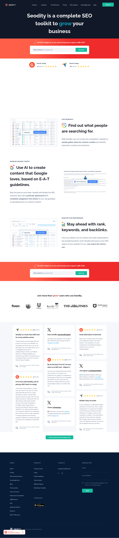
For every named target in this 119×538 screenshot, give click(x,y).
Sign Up (108, 4)
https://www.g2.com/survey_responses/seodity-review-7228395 (29, 366)
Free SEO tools (55, 5)
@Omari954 (56, 407)
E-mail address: (86, 475)
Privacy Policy (97, 485)
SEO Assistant (74, 4)
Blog (95, 4)
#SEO (57, 343)
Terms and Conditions (98, 483)
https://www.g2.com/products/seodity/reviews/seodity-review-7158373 (61, 392)
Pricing (65, 4)
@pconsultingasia (64, 335)
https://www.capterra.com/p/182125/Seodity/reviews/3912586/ (93, 429)
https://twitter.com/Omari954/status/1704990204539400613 (61, 422)
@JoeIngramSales (95, 371)
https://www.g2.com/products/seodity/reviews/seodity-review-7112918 (93, 355)
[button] (34, 4)
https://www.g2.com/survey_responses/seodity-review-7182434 (29, 428)
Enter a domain (38, 49)
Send (87, 491)
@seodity (50, 343)
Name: (84, 468)
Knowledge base (86, 4)
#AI (54, 343)
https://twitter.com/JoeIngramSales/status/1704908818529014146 (93, 385)
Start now (81, 50)
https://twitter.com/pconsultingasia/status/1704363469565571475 (61, 349)
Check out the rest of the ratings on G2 (59, 437)
